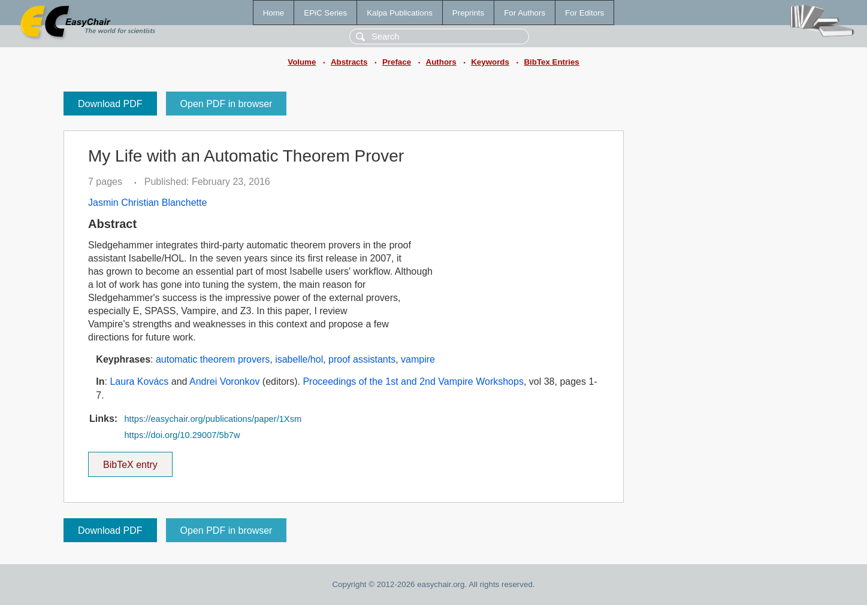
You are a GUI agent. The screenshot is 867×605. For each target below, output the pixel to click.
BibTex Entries (551, 61)
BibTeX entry (130, 461)
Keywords (490, 61)
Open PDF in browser (226, 104)
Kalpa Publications (400, 12)
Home (274, 12)
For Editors (584, 12)
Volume (302, 61)
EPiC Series (325, 12)
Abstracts (349, 61)
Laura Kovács (139, 381)
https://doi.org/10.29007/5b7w (182, 435)
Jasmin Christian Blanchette (147, 202)
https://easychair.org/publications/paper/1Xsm (212, 419)
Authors (441, 61)
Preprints (468, 12)
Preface (396, 61)
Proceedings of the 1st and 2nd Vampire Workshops (413, 381)
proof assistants (361, 359)
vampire (418, 359)
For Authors (524, 12)
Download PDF (110, 104)
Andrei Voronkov (224, 381)
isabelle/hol (299, 359)
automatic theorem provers (213, 359)
